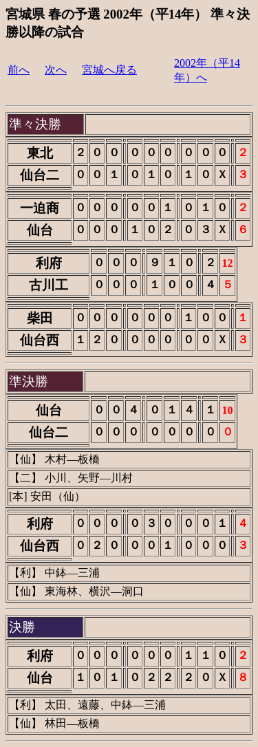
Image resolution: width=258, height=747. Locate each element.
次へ (56, 70)
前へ (19, 70)
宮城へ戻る (109, 70)
